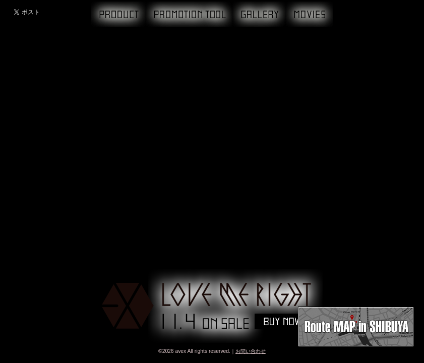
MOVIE (309, 14)
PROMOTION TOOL (189, 14)
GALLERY (259, 14)
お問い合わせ (250, 351)
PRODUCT (118, 14)
